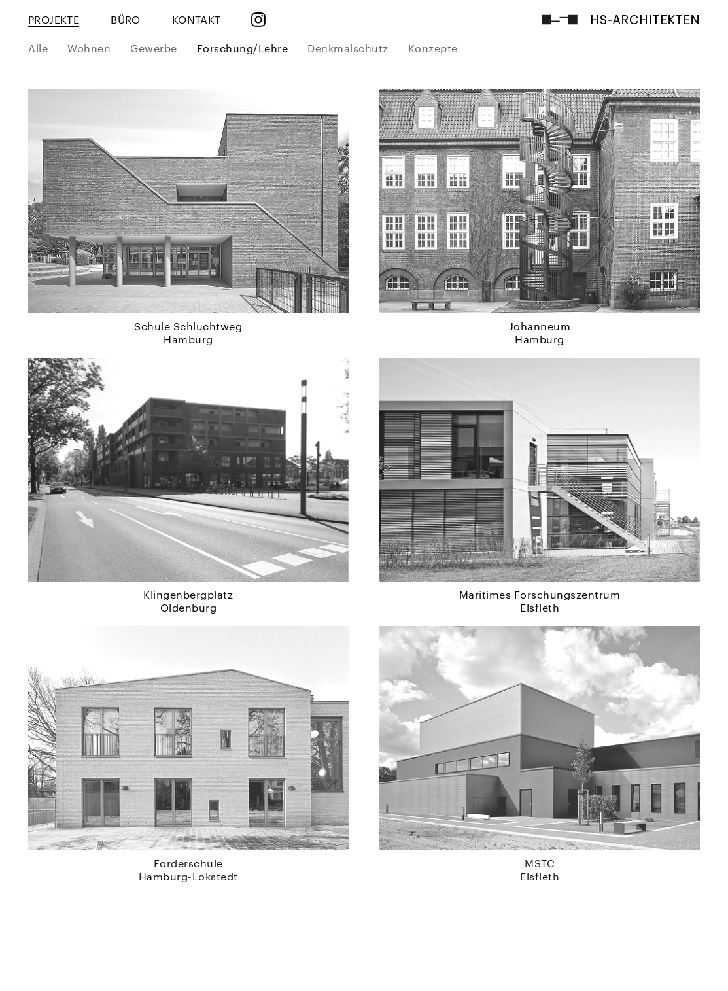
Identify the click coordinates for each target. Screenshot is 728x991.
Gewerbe (153, 48)
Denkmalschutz (348, 48)
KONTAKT (196, 19)
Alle (38, 48)
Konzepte (433, 48)
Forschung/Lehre (242, 48)
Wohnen (89, 48)
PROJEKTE (53, 19)
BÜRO (126, 19)
